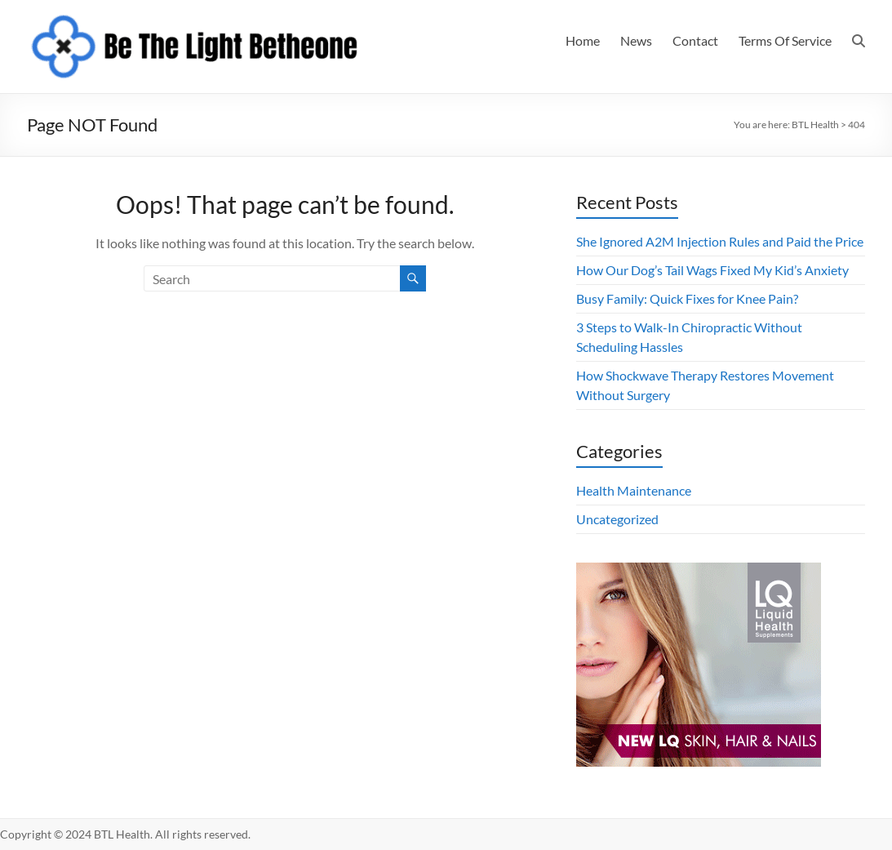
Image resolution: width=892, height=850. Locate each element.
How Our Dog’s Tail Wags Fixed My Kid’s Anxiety (712, 270)
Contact (695, 40)
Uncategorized (617, 519)
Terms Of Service (785, 40)
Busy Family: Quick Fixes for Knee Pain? (687, 298)
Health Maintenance (633, 490)
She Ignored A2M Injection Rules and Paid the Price (719, 241)
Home (583, 40)
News (636, 40)
